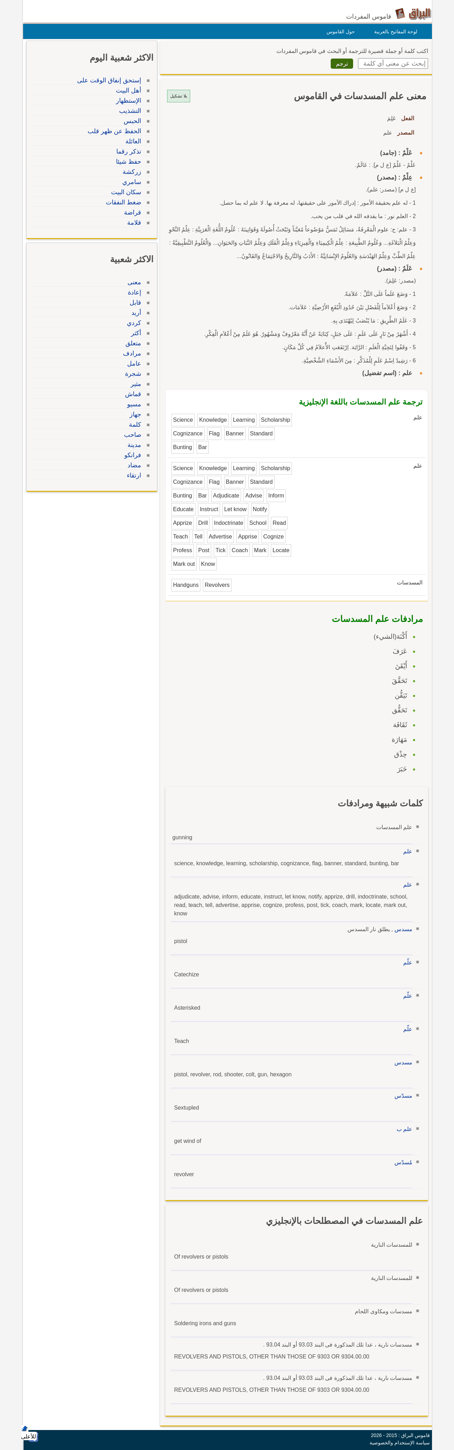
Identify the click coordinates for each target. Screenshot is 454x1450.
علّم (406, 962)
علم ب (403, 1129)
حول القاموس (339, 31)
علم (406, 851)
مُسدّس (402, 1162)
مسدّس (402, 1096)
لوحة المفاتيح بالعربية (393, 31)
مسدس (402, 929)
